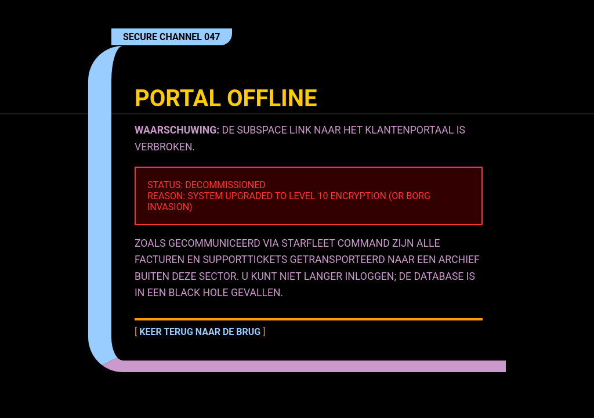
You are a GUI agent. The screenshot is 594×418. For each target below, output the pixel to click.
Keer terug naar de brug (199, 331)
